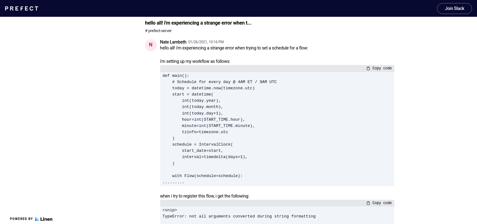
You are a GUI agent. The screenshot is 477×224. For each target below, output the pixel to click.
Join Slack (454, 8)
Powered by (31, 219)
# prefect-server (158, 30)
